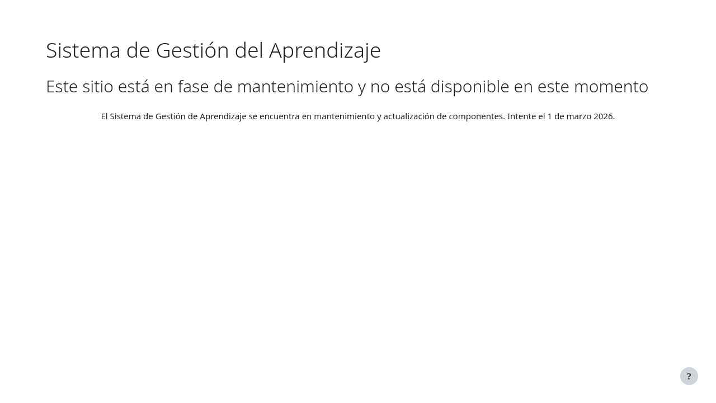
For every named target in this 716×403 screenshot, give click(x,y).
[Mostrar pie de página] (689, 376)
